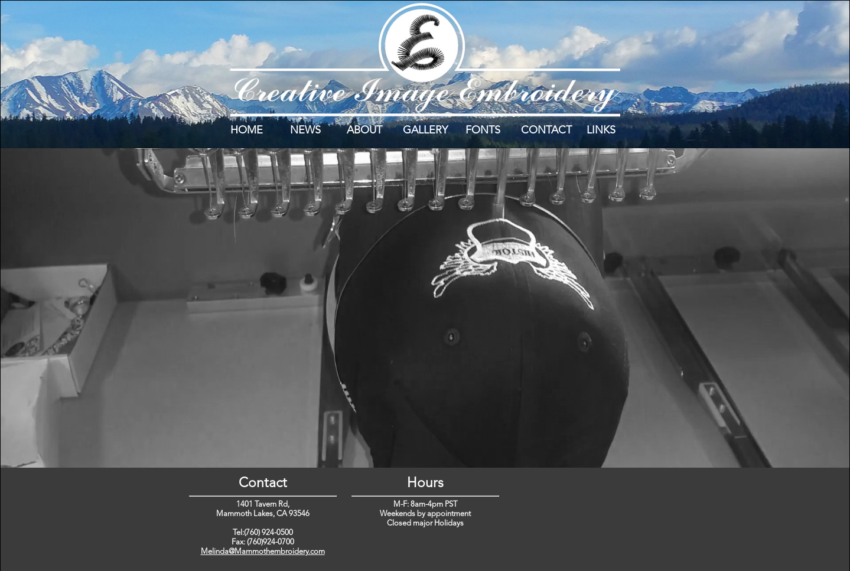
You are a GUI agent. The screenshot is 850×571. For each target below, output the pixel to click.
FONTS (482, 130)
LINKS (601, 130)
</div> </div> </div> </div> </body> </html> (588, 518)
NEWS (305, 130)
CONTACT (546, 130)
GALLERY (425, 130)
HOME (246, 130)
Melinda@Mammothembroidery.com (263, 552)
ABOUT (364, 130)
